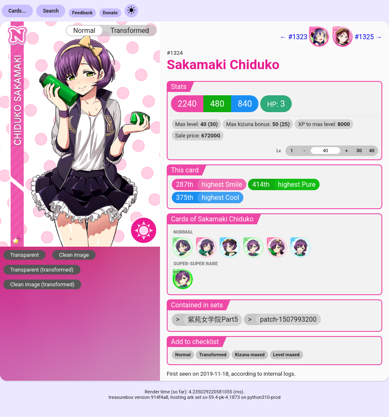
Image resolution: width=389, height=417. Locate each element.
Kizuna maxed (250, 355)
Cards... (17, 11)
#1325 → (357, 37)
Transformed (129, 31)
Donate (110, 13)
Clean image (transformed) (42, 284)
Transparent (24, 255)
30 (359, 150)
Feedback (82, 13)
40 (372, 150)
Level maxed (286, 355)
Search (51, 11)
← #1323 (304, 37)
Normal (84, 31)
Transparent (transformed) (42, 269)
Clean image (74, 255)
